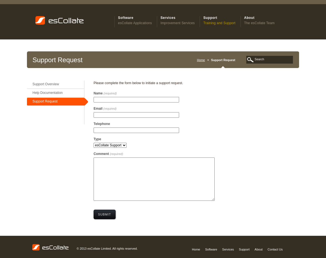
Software (211, 249)
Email (105, 109)
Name (105, 93)
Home (201, 60)
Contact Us (275, 249)
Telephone (102, 124)
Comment (108, 154)
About (259, 249)
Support (244, 249)
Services (228, 249)
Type (97, 139)
